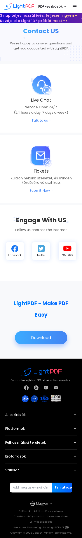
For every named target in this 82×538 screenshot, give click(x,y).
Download (41, 338)
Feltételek (24, 511)
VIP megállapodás (41, 521)
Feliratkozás (63, 487)
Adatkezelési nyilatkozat (48, 511)
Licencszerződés (57, 516)
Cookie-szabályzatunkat (29, 516)
